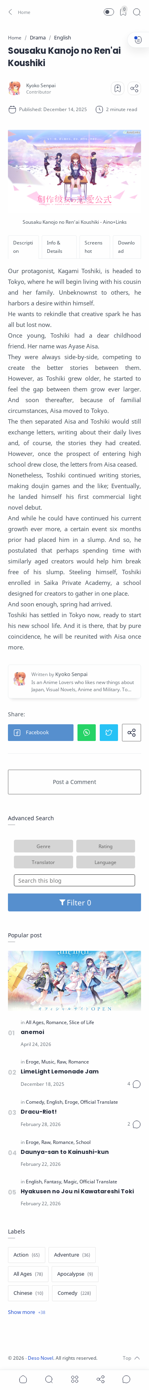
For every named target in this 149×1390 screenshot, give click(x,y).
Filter (74, 902)
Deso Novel (40, 1358)
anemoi (32, 1032)
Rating (105, 846)
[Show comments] (126, 1379)
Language (105, 862)
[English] (55, 1102)
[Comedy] (35, 1102)
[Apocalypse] (75, 1274)
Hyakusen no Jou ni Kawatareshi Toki (77, 1191)
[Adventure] (72, 1255)
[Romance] (57, 1022)
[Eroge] (33, 1061)
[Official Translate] (99, 1102)
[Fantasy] (53, 1181)
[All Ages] (35, 1022)
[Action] (26, 1255)
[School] (83, 1142)
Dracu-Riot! (39, 1112)
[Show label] (26, 1312)
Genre (43, 846)
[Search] (136, 12)
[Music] (48, 1061)
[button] (18, 12)
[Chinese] (28, 1293)
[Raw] (62, 1061)
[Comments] (134, 1084)
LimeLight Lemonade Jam (60, 1071)
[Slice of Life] (81, 1022)
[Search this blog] (74, 880)
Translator (43, 862)
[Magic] (71, 1181)
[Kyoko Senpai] (41, 85)
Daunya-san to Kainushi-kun (65, 1152)
